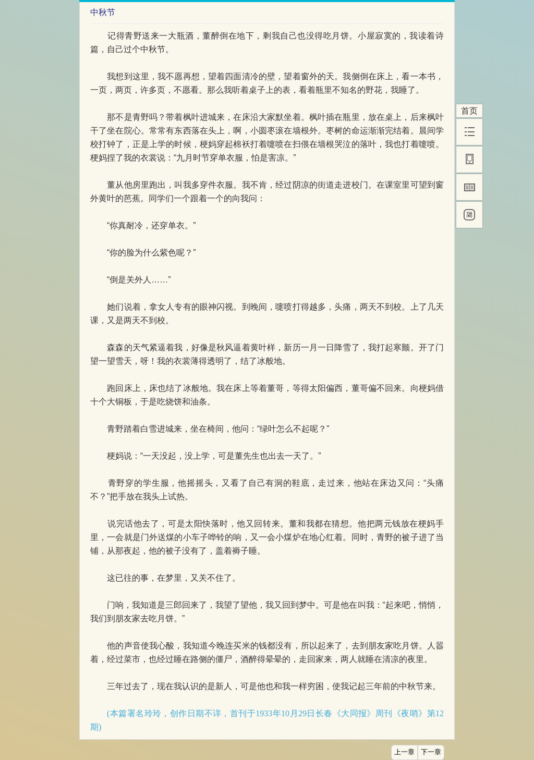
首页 (469, 110)
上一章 (404, 752)
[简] (469, 215)
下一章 (431, 752)
